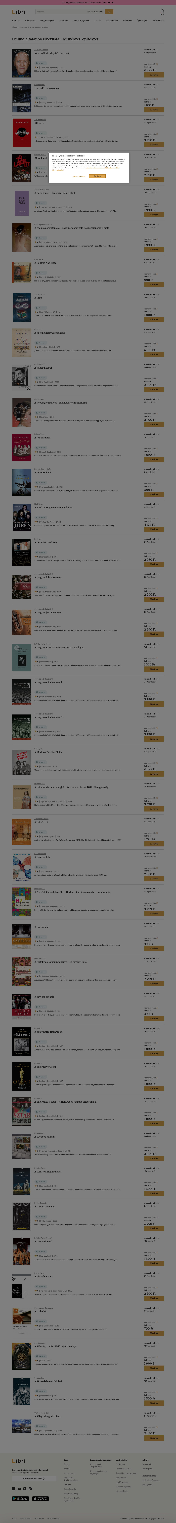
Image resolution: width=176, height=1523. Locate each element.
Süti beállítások (79, 177)
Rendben (97, 176)
